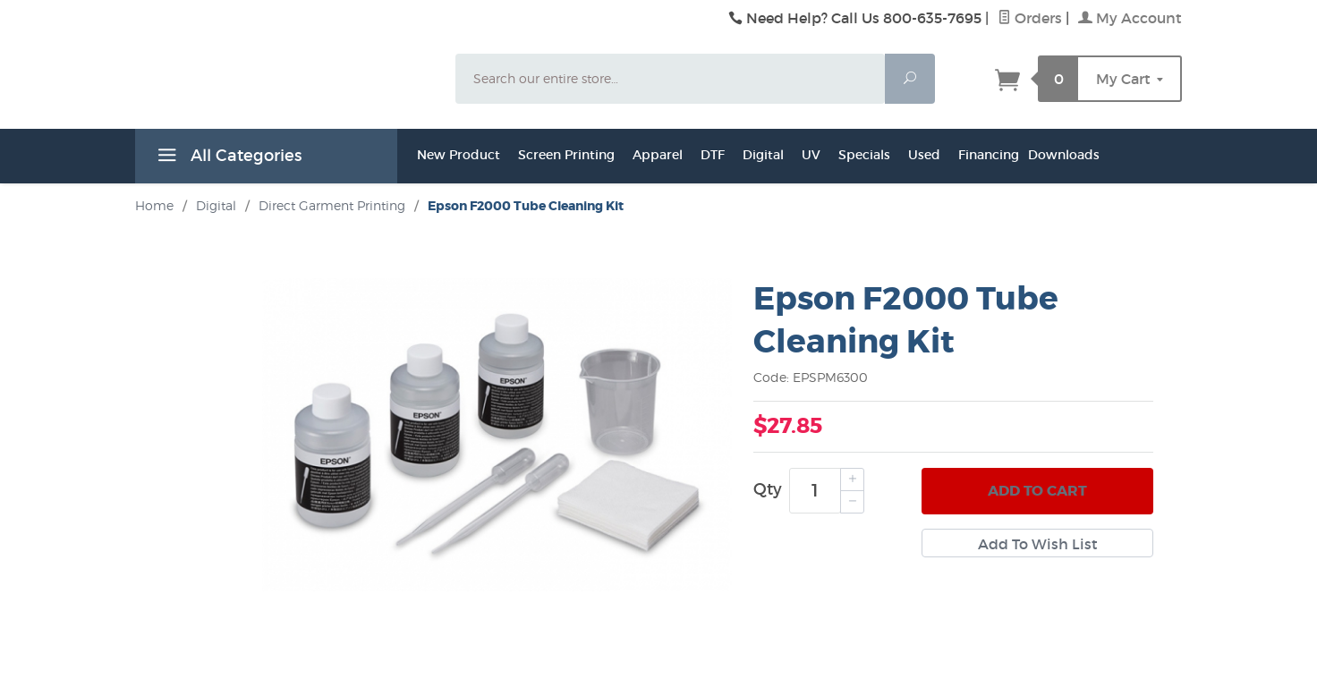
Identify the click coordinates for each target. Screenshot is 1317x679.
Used (924, 155)
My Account (1130, 18)
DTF (713, 155)
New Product (458, 155)
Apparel (658, 155)
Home (154, 205)
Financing (988, 155)
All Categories (227, 158)
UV (811, 155)
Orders (1030, 18)
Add (1037, 491)
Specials (864, 155)
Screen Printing (566, 155)
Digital (763, 155)
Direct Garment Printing (332, 205)
